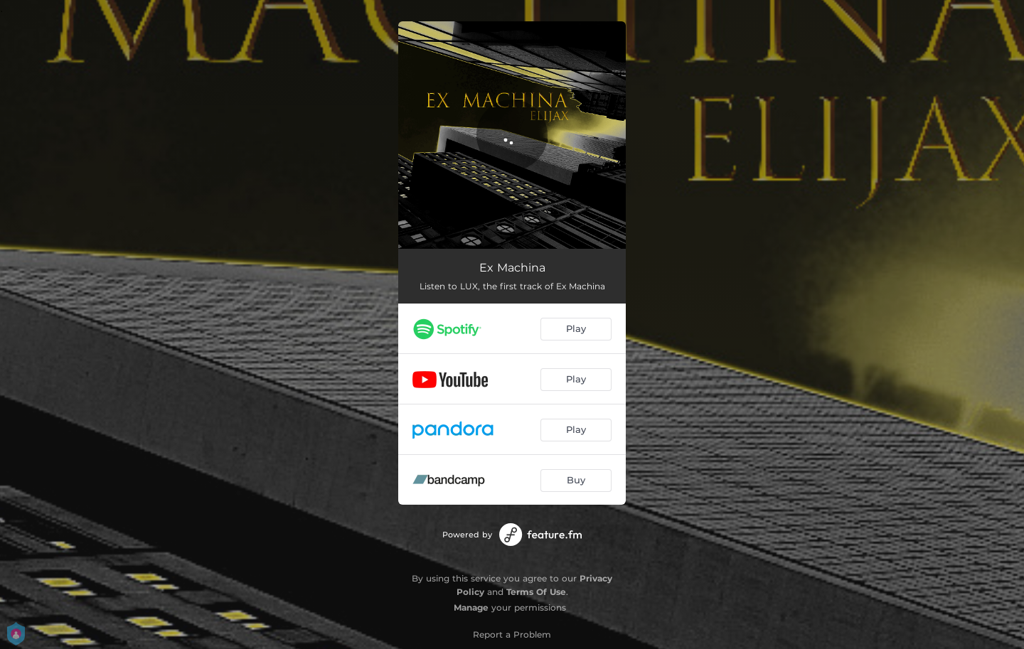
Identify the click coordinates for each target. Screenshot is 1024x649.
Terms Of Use (536, 591)
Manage (471, 607)
